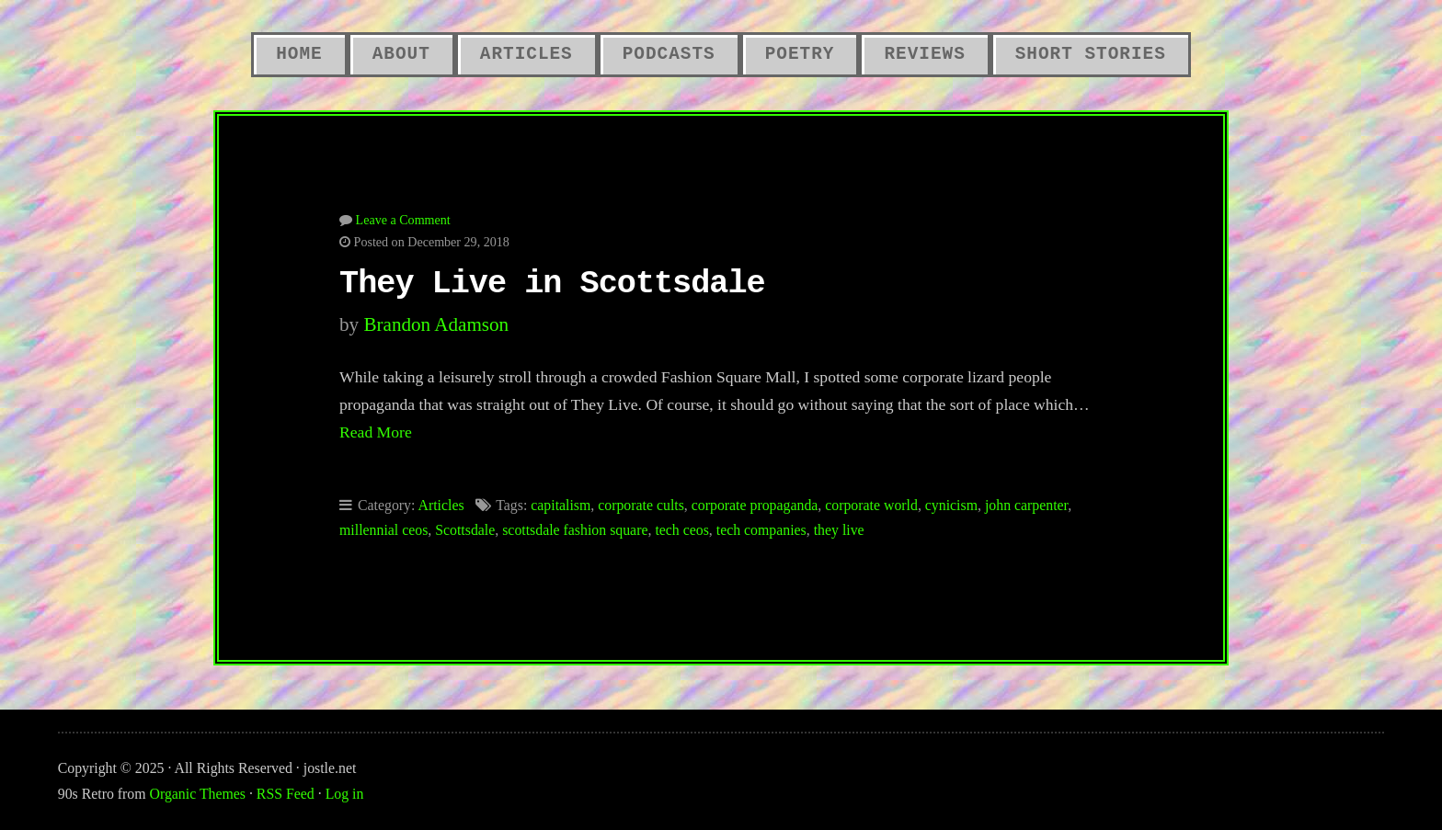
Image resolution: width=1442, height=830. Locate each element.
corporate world (871, 505)
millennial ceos (383, 530)
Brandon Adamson (436, 324)
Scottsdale (465, 530)
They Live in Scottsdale (552, 284)
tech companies (761, 530)
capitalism (560, 505)
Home (299, 54)
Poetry (800, 54)
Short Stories (1090, 54)
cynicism (951, 505)
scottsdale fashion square (574, 530)
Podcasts (669, 54)
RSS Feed (286, 794)
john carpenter (1026, 505)
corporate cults (641, 505)
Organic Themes (198, 794)
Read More (375, 432)
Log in (345, 794)
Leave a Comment (403, 219)
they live (839, 530)
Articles (526, 54)
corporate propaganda (755, 505)
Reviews (924, 54)
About (401, 54)
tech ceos (681, 530)
